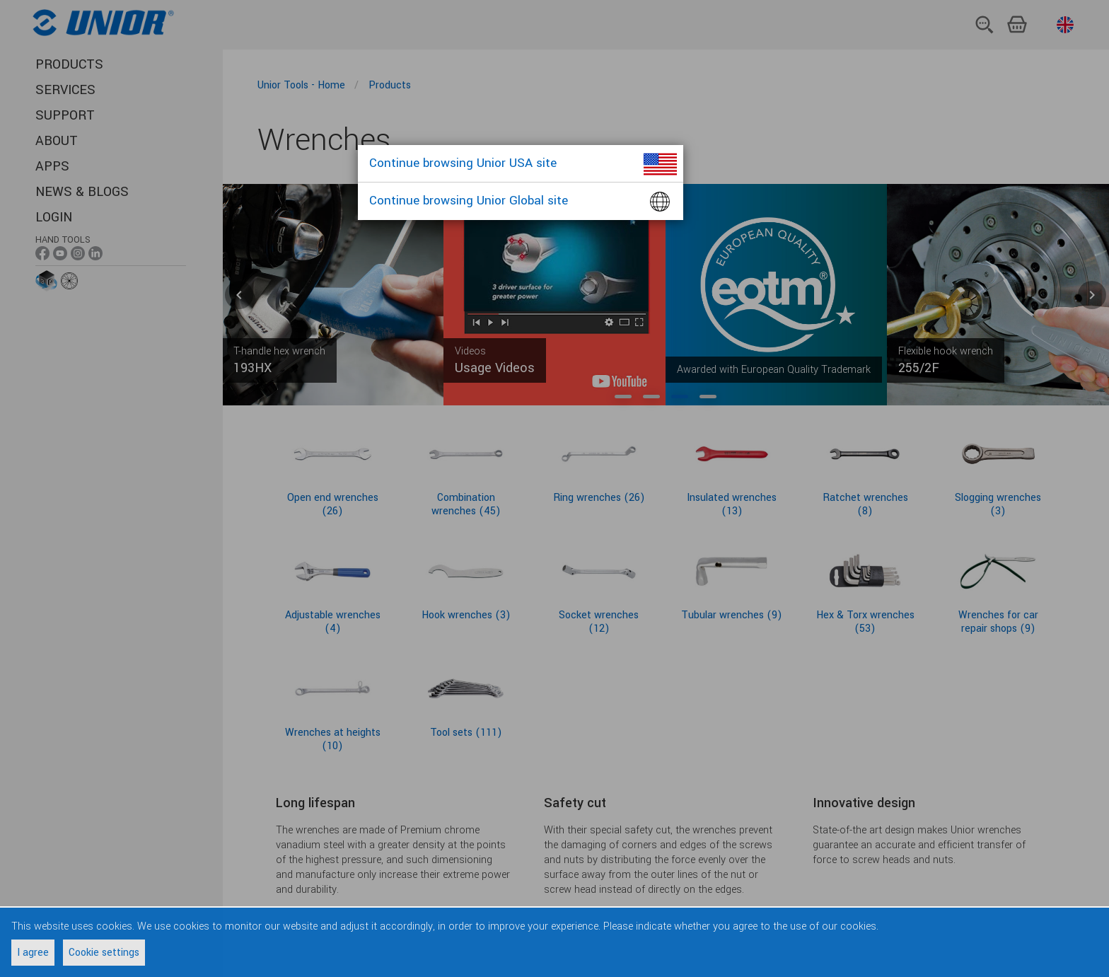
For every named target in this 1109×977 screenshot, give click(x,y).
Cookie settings (104, 952)
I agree (33, 952)
